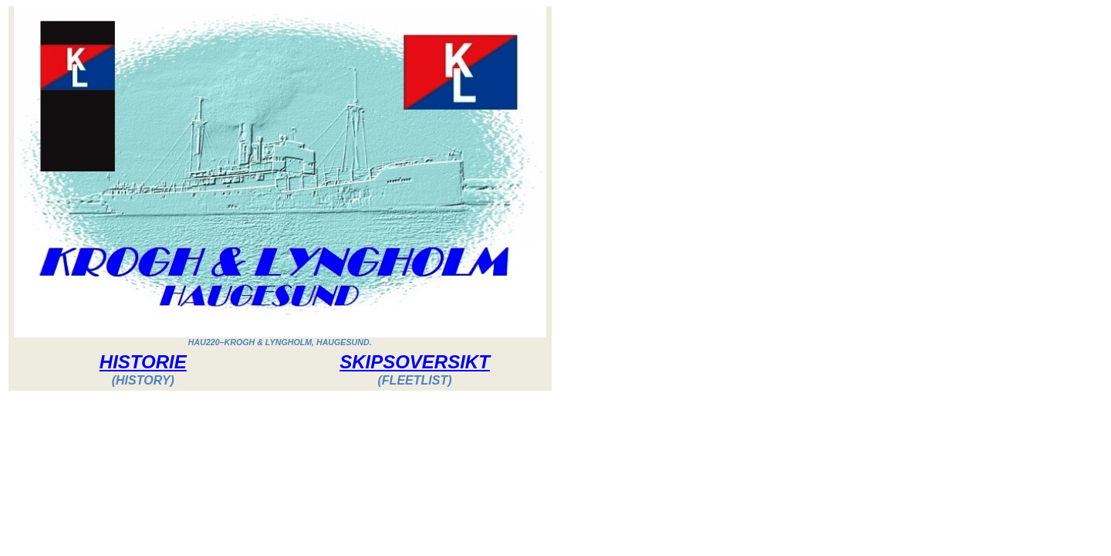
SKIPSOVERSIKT (414, 361)
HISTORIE (143, 361)
